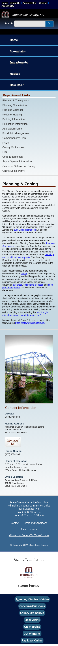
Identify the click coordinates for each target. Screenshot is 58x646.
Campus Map (30, 3)
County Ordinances (13, 147)
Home (5, 3)
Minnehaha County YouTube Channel (29, 535)
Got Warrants (32, 634)
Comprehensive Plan (14, 138)
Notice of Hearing (12, 114)
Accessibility (8, 6)
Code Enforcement (13, 156)
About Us (15, 3)
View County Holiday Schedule (21, 470)
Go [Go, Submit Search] (49, 23)
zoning (24, 273)
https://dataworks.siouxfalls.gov (30, 323)
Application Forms (12, 128)
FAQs (5, 142)
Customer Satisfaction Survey (19, 166)
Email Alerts (32, 620)
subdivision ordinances (25, 230)
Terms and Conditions (35, 523)
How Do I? (17, 85)
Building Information (13, 119)
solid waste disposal (33, 285)
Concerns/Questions (32, 606)
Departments (19, 62)
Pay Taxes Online (32, 640)
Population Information (15, 123)
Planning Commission (14, 105)
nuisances (17, 285)
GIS (4, 152)
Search (8, 23)
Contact (43, 3)
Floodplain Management (15, 133)
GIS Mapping (32, 627)
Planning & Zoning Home (16, 100)
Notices (15, 74)
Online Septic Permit (13, 170)
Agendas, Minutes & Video (32, 599)
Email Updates (29, 529)
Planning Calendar (12, 109)
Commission (18, 51)
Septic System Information (17, 161)
